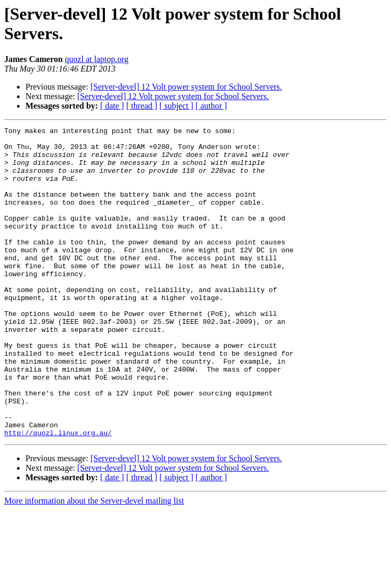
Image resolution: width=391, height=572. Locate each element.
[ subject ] (176, 105)
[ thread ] (141, 105)
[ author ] (211, 105)
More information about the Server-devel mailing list (94, 562)
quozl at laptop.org (96, 59)
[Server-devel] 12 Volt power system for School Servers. (186, 86)
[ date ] (112, 105)
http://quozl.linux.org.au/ (58, 494)
